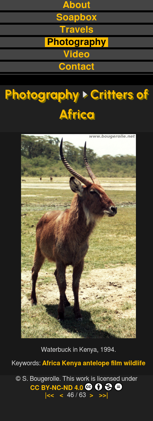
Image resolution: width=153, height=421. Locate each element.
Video (76, 54)
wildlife (134, 363)
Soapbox (76, 17)
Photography (76, 42)
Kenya (71, 363)
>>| (103, 395)
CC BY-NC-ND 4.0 (76, 386)
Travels (76, 30)
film (116, 363)
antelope (96, 363)
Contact (77, 67)
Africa (51, 363)
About (76, 5)
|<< (49, 395)
